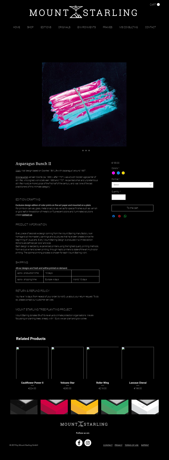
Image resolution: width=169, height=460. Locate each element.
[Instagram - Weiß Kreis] (87, 442)
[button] (155, 4)
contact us (27, 215)
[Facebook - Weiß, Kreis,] (79, 442)
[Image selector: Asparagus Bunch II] (79, 150)
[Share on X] (131, 216)
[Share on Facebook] (113, 216)
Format (116, 179)
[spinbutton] (118, 197)
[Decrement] (114, 197)
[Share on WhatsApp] (125, 216)
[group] (85, 369)
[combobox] (132, 185)
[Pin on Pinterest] (119, 216)
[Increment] (123, 197)
